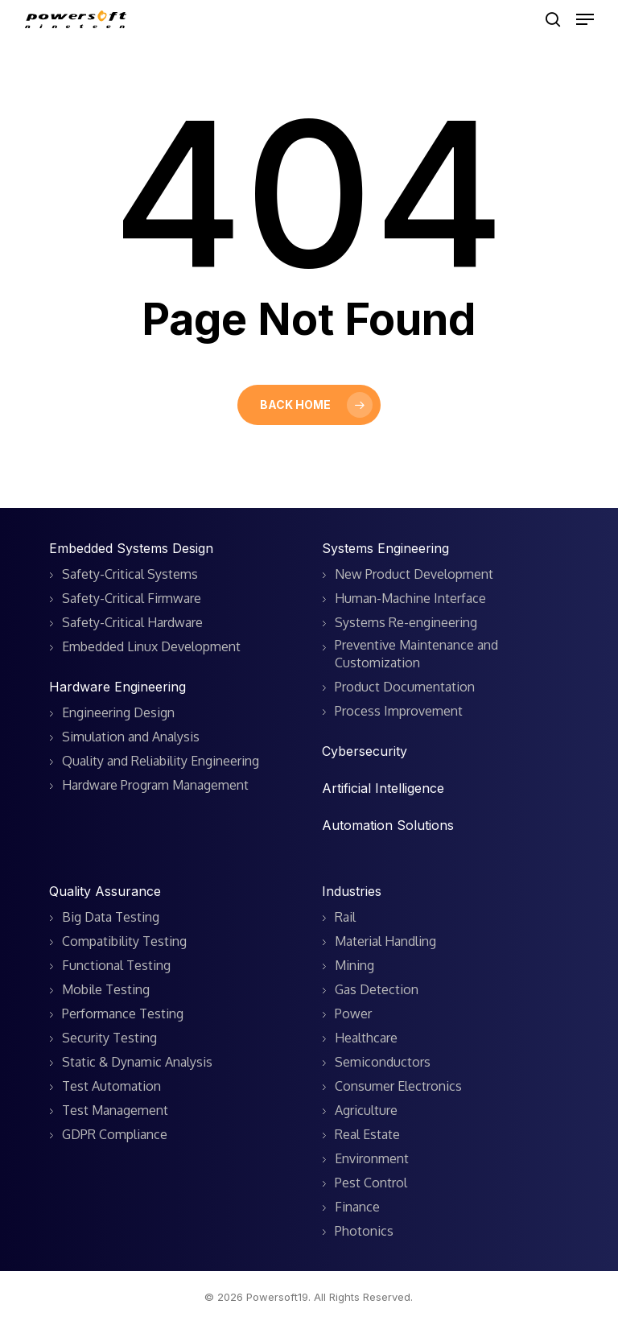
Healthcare (366, 1038)
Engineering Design (118, 712)
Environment (372, 1158)
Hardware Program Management (155, 785)
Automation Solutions (388, 825)
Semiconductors (383, 1062)
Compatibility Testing (124, 941)
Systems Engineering (385, 548)
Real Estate (367, 1134)
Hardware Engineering (117, 687)
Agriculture (366, 1110)
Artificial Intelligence (383, 788)
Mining (354, 965)
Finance (357, 1207)
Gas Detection (376, 989)
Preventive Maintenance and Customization (416, 654)
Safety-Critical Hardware (132, 622)
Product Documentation (405, 687)
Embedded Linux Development (151, 646)
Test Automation (111, 1086)
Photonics (364, 1231)
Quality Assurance (105, 891)
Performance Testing (122, 1013)
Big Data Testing (110, 917)
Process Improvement (399, 711)
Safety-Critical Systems (130, 574)
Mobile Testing (106, 989)
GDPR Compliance (114, 1134)
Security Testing (109, 1038)
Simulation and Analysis (131, 737)
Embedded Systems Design (131, 548)
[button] (585, 19)
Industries (351, 891)
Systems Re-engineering (406, 622)
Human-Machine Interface (410, 598)
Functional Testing (116, 965)
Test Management (115, 1110)
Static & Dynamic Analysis (137, 1062)
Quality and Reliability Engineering (160, 761)
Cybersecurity (364, 751)
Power (353, 1013)
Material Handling (385, 941)
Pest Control (371, 1182)
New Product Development (414, 574)
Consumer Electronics (398, 1086)
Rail (345, 917)
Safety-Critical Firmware (131, 598)
